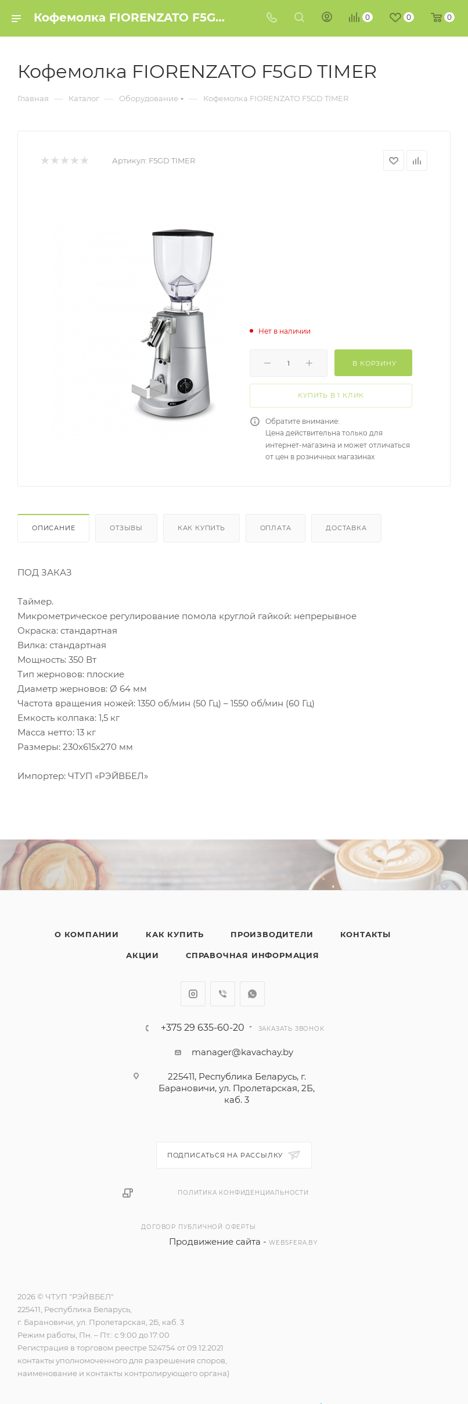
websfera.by (293, 1242)
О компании (87, 934)
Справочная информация (252, 955)
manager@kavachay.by (242, 1052)
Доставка (346, 528)
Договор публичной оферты (198, 1227)
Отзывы (126, 528)
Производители (272, 934)
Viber (222, 993)
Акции (142, 955)
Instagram (193, 993)
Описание (53, 528)
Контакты (365, 934)
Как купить (201, 528)
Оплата (275, 528)
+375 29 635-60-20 (202, 1028)
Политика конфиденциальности (243, 1192)
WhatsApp (252, 993)
